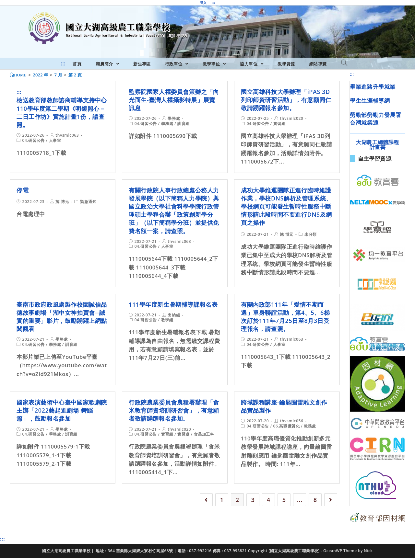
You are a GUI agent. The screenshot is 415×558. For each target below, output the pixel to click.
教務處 (310, 426)
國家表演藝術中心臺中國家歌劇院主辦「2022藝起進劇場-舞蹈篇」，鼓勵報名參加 (62, 410)
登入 (203, 2)
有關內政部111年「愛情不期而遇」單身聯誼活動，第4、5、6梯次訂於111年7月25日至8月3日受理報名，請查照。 (285, 317)
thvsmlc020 (291, 118)
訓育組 (183, 123)
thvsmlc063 (67, 135)
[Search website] (344, 63)
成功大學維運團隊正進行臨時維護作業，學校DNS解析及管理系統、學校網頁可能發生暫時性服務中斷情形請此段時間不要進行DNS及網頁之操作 (286, 206)
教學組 (167, 320)
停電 (23, 190)
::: (213, 2)
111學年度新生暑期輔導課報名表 (173, 304)
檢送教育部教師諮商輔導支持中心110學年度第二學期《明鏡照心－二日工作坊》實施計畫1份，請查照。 (62, 112)
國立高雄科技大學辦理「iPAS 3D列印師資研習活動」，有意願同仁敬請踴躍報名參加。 (286, 100)
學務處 (174, 118)
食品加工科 (204, 434)
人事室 (55, 140)
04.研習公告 (33, 140)
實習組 (279, 123)
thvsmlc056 (291, 421)
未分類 (310, 234)
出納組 (174, 315)
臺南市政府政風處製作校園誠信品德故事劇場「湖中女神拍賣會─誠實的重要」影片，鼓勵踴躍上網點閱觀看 (62, 317)
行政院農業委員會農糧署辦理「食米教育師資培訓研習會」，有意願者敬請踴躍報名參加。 (174, 410)
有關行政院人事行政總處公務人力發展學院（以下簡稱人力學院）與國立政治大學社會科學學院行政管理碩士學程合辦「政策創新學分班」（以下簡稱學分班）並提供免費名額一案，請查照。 (174, 210)
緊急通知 (88, 201)
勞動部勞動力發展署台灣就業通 (375, 118)
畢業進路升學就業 (373, 86)
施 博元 (62, 201)
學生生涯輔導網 (370, 100)
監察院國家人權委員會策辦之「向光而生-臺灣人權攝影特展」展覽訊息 (174, 100)
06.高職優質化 (286, 426)
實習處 (183, 434)
